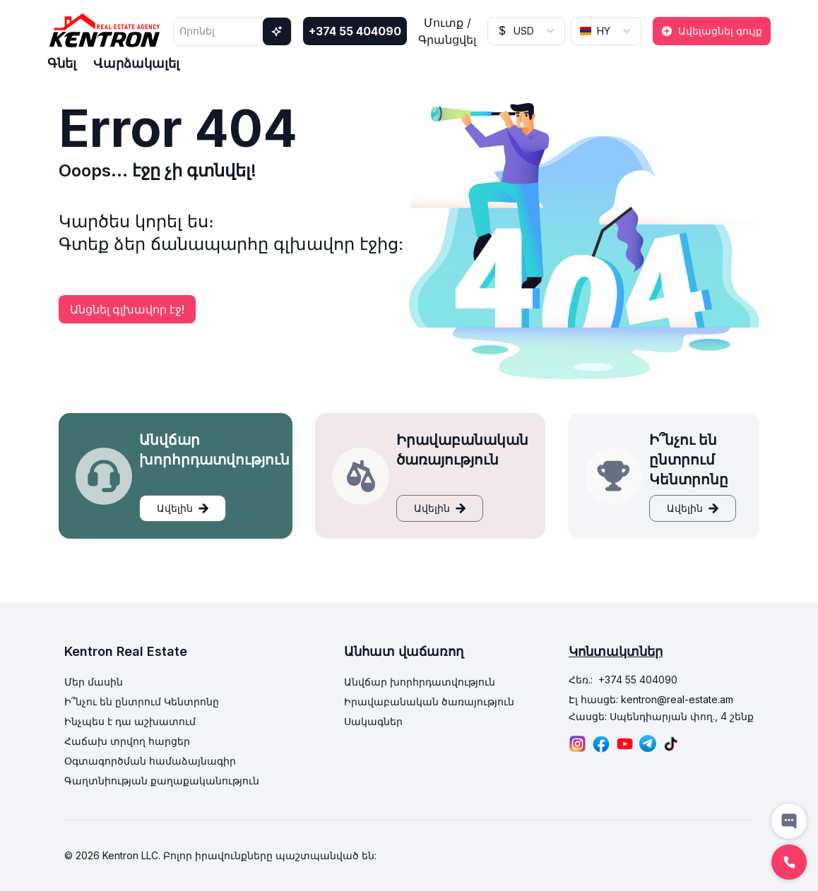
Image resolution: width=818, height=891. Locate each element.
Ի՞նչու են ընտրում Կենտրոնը (141, 701)
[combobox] (526, 31)
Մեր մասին (93, 682)
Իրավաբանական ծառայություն (429, 701)
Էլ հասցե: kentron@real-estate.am (651, 699)
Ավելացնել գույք (711, 31)
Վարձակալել (136, 63)
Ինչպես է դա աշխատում (130, 721)
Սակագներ (373, 721)
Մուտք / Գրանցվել (447, 31)
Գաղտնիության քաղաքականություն (161, 781)
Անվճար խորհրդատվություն (419, 682)
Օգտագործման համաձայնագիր (150, 761)
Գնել (61, 63)
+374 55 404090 (355, 31)
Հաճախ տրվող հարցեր (127, 741)
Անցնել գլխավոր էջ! (127, 309)
